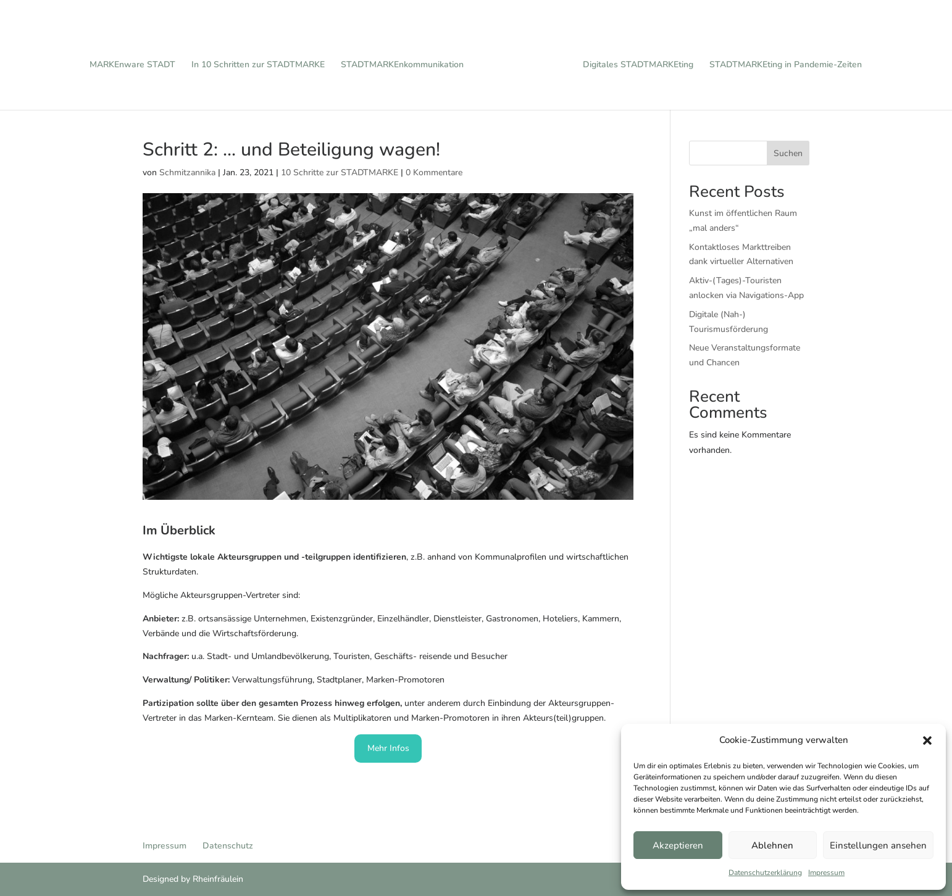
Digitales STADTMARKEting (633, 61)
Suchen (788, 153)
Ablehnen (772, 845)
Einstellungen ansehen (878, 845)
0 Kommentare (434, 172)
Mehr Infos (388, 748)
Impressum (826, 872)
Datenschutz (228, 846)
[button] (927, 740)
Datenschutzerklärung (765, 872)
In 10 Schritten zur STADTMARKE (262, 61)
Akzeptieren (678, 845)
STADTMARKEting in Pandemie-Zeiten (781, 61)
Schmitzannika (187, 172)
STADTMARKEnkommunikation (406, 61)
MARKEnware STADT (137, 61)
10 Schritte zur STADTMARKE (339, 172)
